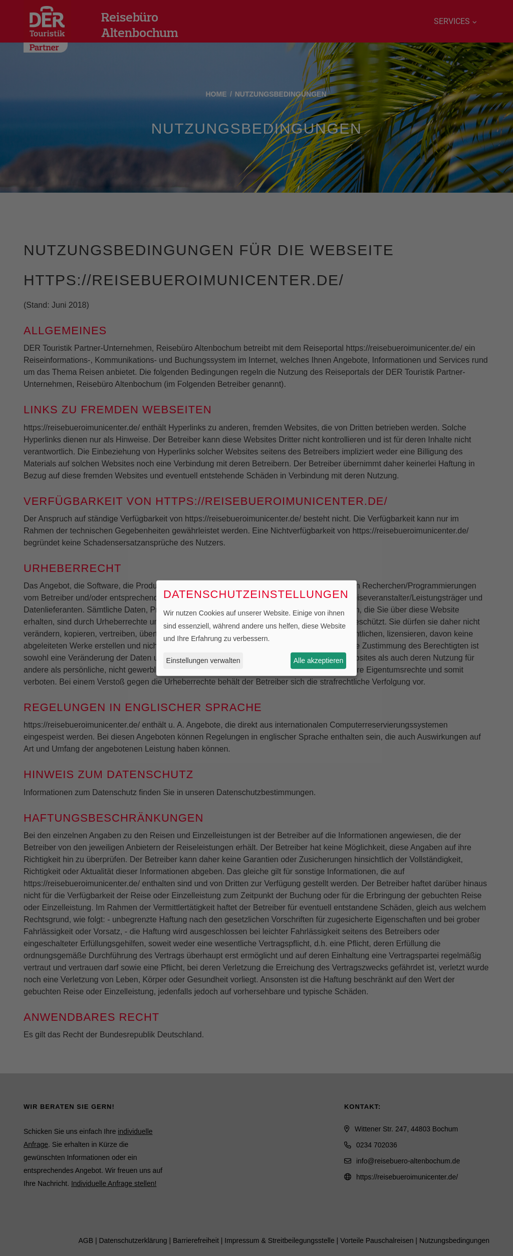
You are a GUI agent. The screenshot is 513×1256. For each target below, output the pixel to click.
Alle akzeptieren (319, 661)
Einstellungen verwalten (203, 661)
